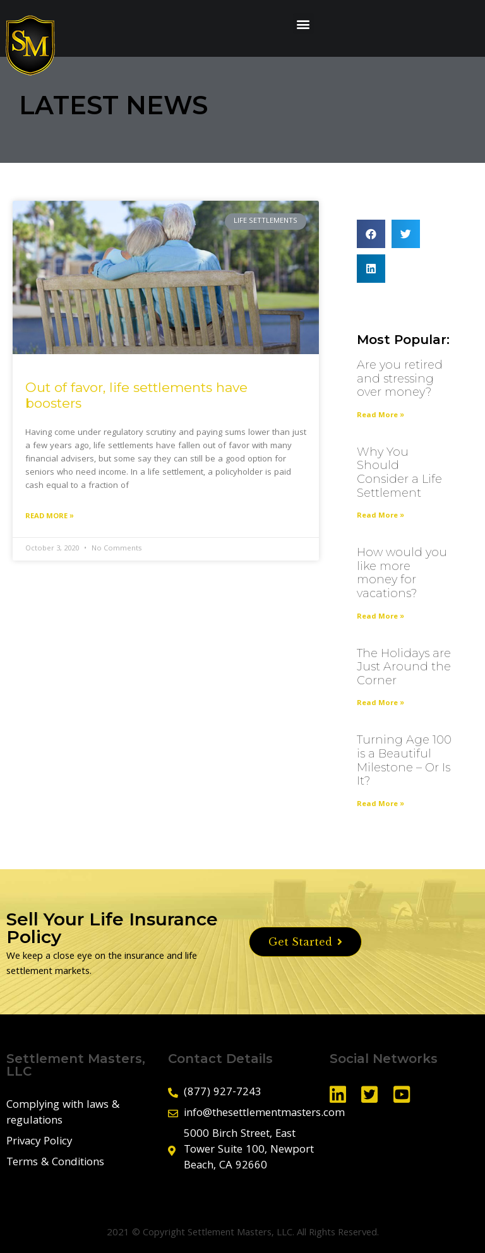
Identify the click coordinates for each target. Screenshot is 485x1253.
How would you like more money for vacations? (402, 572)
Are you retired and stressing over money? (400, 378)
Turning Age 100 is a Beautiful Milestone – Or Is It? (404, 760)
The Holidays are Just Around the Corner (404, 666)
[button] (303, 23)
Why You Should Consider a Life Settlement (399, 472)
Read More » (49, 517)
